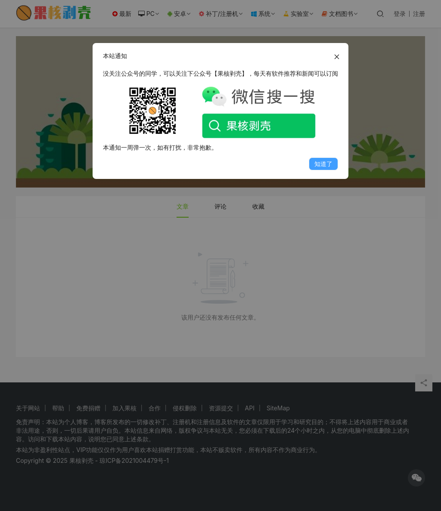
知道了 (323, 163)
